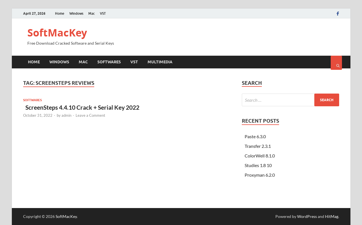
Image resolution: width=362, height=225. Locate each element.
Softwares (109, 62)
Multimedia (160, 62)
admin (66, 115)
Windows (76, 13)
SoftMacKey (57, 33)
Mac (91, 13)
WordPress (307, 216)
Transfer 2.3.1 (258, 146)
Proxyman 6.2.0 (260, 175)
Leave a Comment (90, 115)
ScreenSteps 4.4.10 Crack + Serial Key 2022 (81, 107)
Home (59, 13)
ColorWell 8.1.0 (260, 155)
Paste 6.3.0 (255, 136)
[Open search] (336, 63)
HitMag (331, 216)
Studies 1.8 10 (258, 165)
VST (103, 13)
